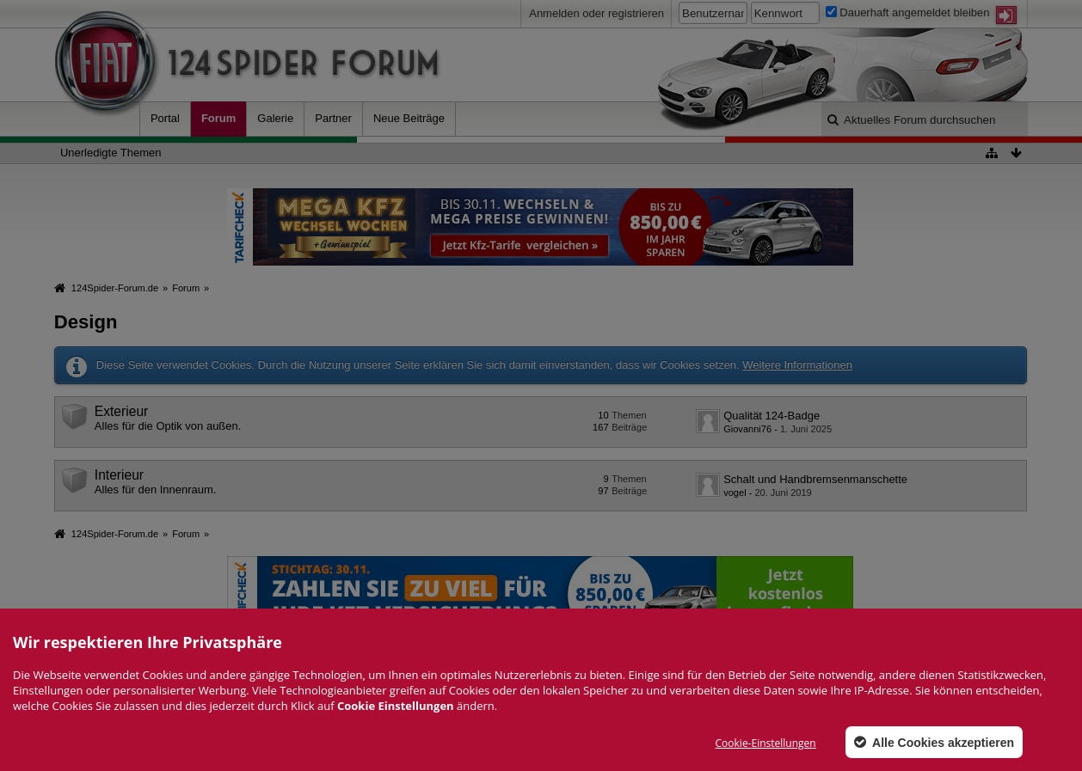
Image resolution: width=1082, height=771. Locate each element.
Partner (333, 118)
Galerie (275, 118)
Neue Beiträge (409, 118)
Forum (218, 118)
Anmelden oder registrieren (596, 13)
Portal (165, 118)
